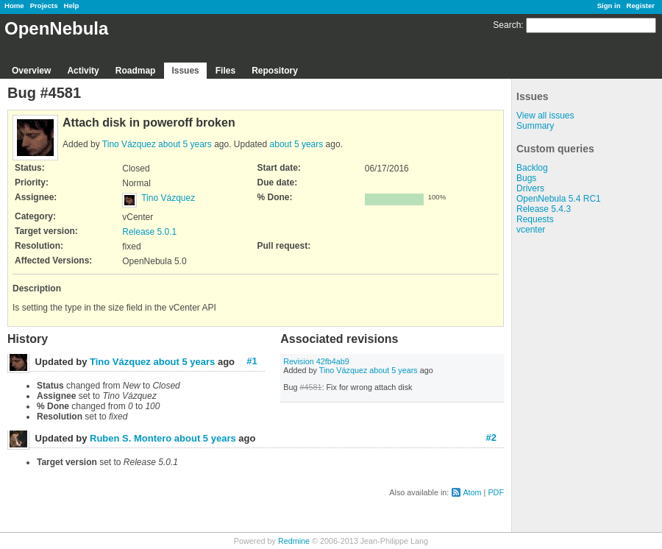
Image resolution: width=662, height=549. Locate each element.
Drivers (530, 188)
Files (225, 70)
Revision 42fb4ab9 (316, 361)
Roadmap (135, 70)
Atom (472, 492)
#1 (251, 360)
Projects (44, 5)
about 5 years (185, 144)
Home (14, 5)
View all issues (545, 115)
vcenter (530, 229)
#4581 (310, 387)
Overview (31, 70)
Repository (275, 70)
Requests (535, 219)
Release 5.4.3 (543, 209)
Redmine (294, 540)
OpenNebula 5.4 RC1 (558, 199)
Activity (83, 70)
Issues (185, 70)
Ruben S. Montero (130, 438)
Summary (535, 126)
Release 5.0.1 (149, 232)
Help (71, 5)
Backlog (532, 168)
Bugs (526, 178)
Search (507, 25)
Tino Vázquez (129, 144)
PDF (496, 492)
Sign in (609, 5)
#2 (491, 437)
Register (641, 5)
